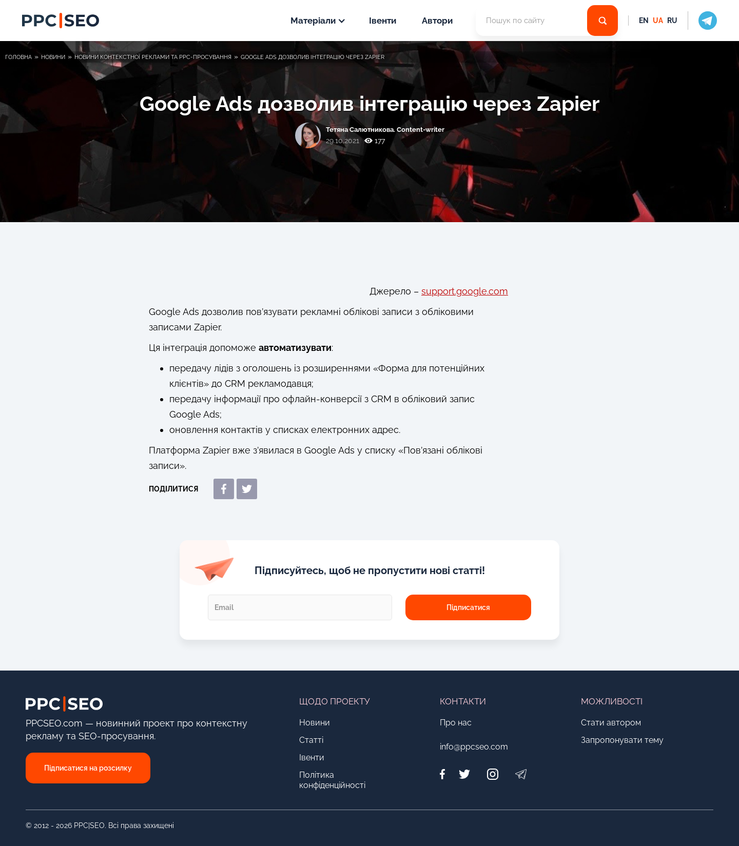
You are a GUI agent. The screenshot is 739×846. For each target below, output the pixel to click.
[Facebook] (445, 774)
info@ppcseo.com (474, 747)
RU (672, 20)
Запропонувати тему (622, 740)
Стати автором (611, 722)
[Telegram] (521, 774)
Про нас (456, 722)
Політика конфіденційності (332, 780)
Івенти (382, 20)
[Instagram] (492, 774)
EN (644, 20)
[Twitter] (464, 774)
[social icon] (702, 20)
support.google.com (464, 291)
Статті (311, 740)
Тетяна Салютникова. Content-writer (385, 129)
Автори (437, 20)
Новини (314, 722)
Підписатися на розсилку (88, 768)
